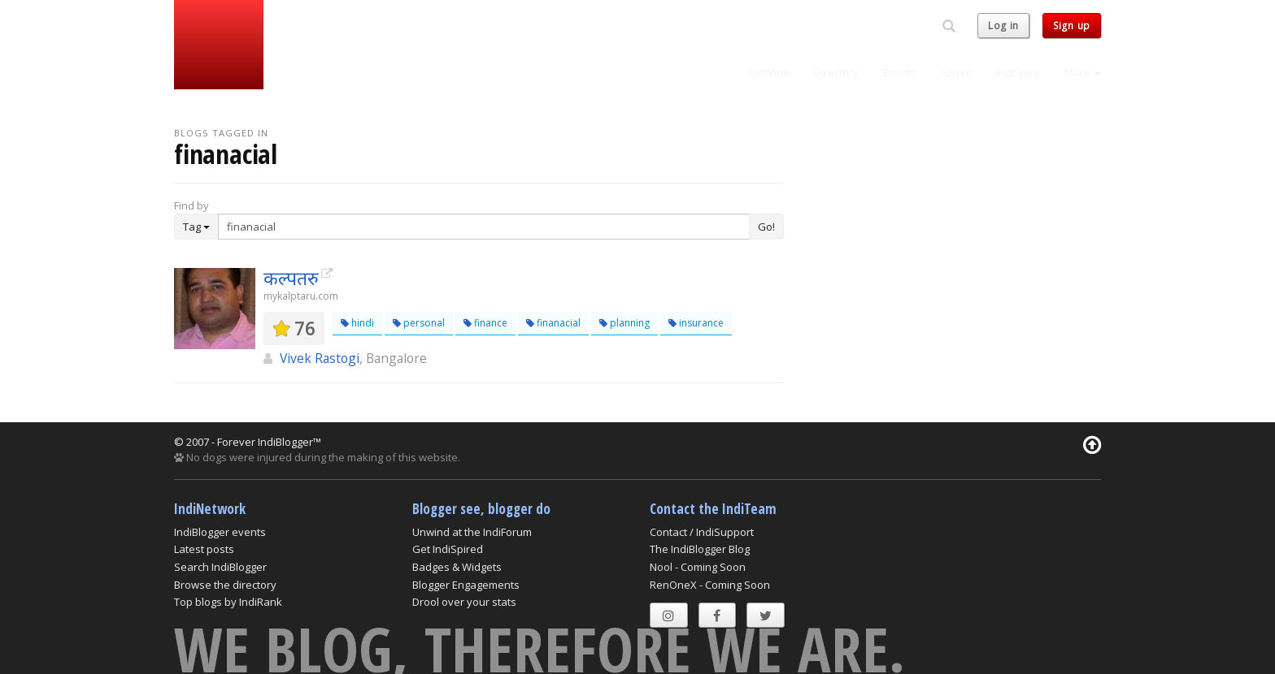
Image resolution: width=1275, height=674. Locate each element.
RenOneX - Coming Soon (710, 584)
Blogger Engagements (466, 584)
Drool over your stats (464, 601)
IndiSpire (1018, 72)
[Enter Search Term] (484, 227)
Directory (836, 72)
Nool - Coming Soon (698, 567)
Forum (956, 72)
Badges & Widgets (457, 567)
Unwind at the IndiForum (472, 532)
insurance (696, 323)
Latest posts (204, 549)
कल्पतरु (291, 278)
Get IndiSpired (447, 549)
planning (624, 323)
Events (899, 72)
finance (485, 323)
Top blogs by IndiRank (228, 601)
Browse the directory (225, 584)
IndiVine (770, 72)
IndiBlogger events (220, 532)
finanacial (553, 323)
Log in (1003, 25)
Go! (766, 226)
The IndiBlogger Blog (700, 549)
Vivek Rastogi (319, 358)
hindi (357, 323)
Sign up (1071, 25)
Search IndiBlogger (220, 567)
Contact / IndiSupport (702, 532)
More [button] (1082, 72)
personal (419, 323)
